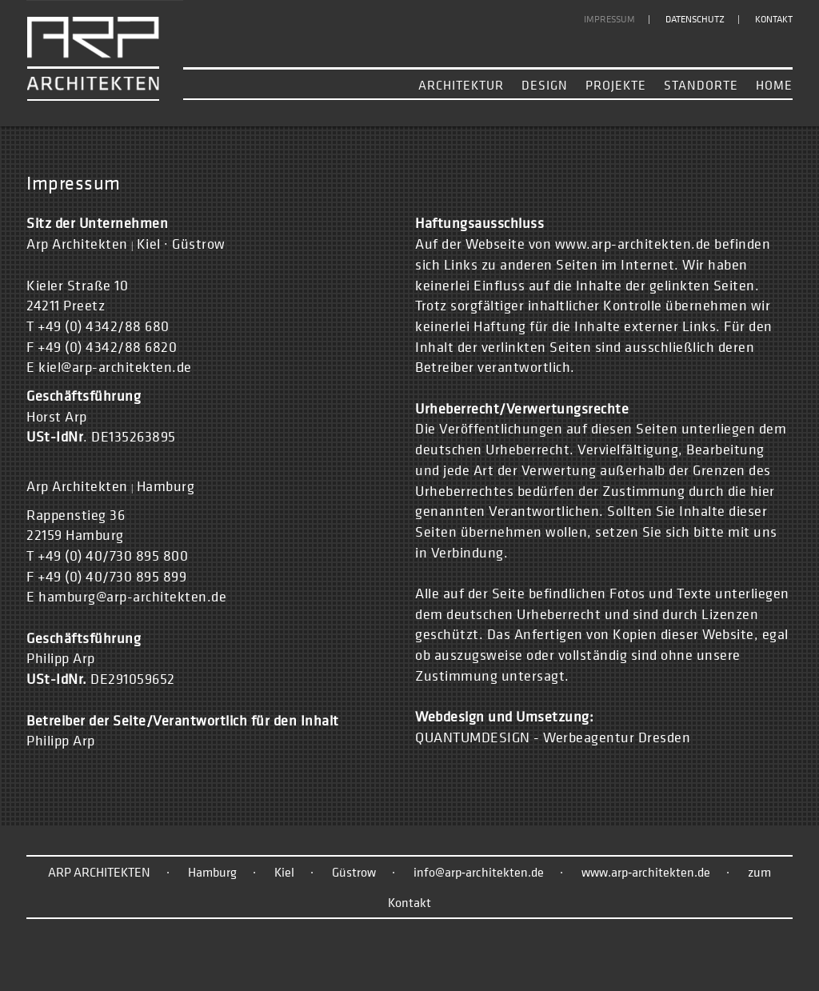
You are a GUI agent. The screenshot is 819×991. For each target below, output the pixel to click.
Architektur (461, 85)
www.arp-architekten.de (633, 243)
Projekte (615, 85)
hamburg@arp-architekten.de (132, 596)
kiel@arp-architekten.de (115, 367)
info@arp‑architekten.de (478, 872)
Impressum (609, 19)
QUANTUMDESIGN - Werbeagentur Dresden (552, 737)
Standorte (701, 85)
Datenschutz (695, 19)
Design (544, 85)
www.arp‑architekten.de (645, 872)
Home (774, 85)
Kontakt (774, 19)
